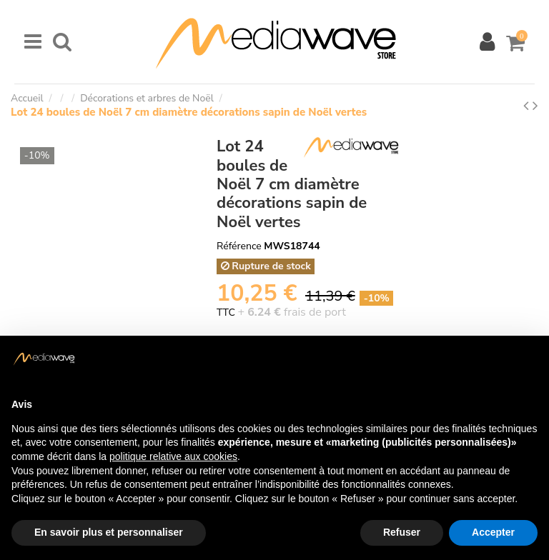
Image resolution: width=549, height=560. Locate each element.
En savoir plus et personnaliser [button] (108, 532)
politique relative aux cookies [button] (173, 456)
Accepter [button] (493, 532)
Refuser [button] (401, 532)
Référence (239, 246)
